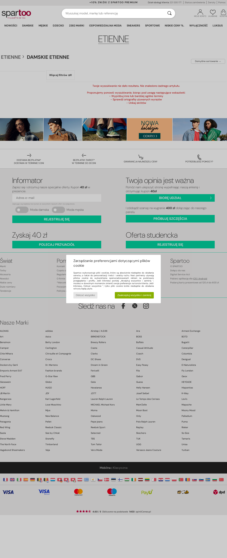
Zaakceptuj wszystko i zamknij (134, 295)
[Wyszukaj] (169, 13)
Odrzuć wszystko (85, 295)
